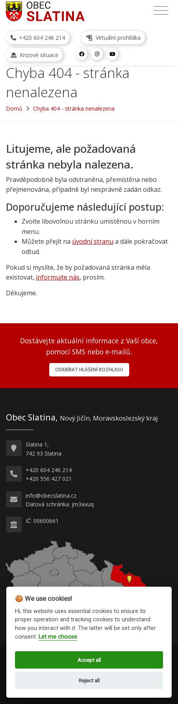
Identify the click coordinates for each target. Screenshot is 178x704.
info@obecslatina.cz (51, 495)
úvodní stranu (92, 241)
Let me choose (58, 637)
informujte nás (58, 277)
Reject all (89, 680)
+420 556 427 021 (49, 478)
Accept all (89, 660)
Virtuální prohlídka (113, 37)
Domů (14, 108)
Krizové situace (34, 55)
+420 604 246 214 (38, 37)
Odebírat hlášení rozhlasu (89, 369)
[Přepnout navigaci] (161, 10)
